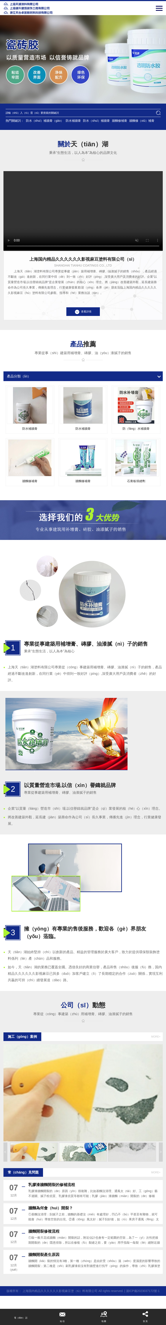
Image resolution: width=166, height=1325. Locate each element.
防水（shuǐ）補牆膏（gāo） (45, 120)
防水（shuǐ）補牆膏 (96, 120)
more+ (155, 1036)
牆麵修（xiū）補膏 (141, 120)
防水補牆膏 (73, 120)
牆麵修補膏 (119, 120)
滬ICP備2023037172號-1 (143, 1291)
